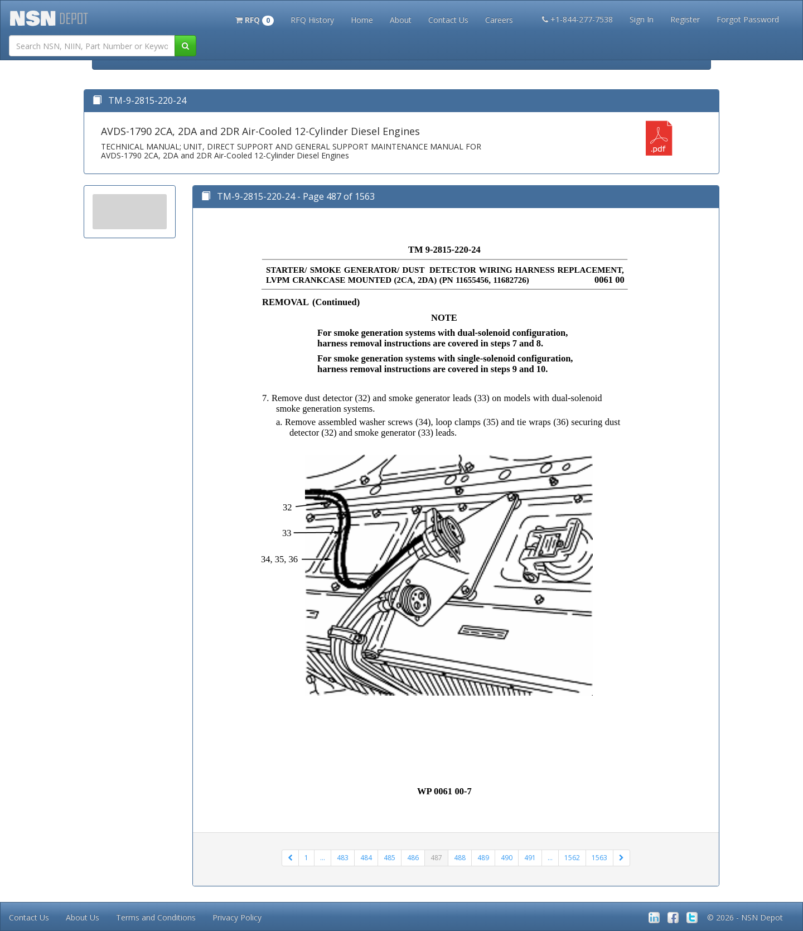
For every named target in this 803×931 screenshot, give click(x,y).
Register (685, 19)
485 (389, 857)
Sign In (642, 19)
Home (362, 20)
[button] (254, 19)
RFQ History (312, 20)
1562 (572, 857)
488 (460, 857)
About (401, 20)
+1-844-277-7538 (577, 19)
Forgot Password (748, 19)
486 (413, 857)
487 (436, 857)
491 (530, 857)
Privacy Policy (237, 917)
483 (343, 857)
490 (506, 857)
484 (366, 857)
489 (483, 857)
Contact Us (448, 20)
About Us (82, 917)
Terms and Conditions (156, 917)
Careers (499, 20)
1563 (599, 857)
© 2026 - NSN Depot (745, 917)
